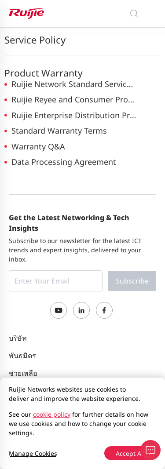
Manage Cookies (33, 453)
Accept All (130, 453)
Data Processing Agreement (63, 161)
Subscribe (132, 281)
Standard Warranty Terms (59, 130)
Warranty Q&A (38, 146)
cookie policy (51, 414)
